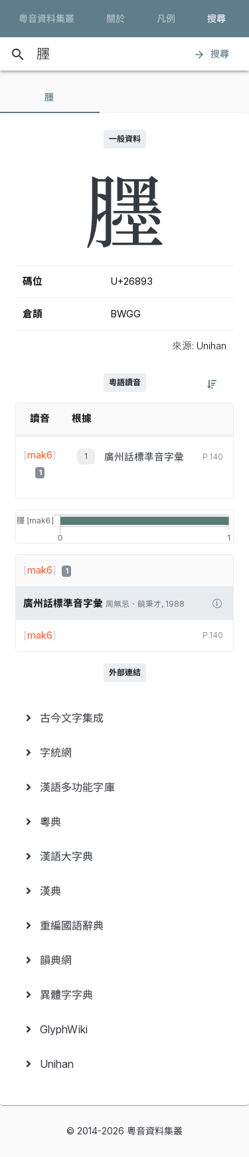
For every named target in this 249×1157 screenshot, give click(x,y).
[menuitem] (124, 718)
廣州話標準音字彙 (144, 457)
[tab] (50, 97)
